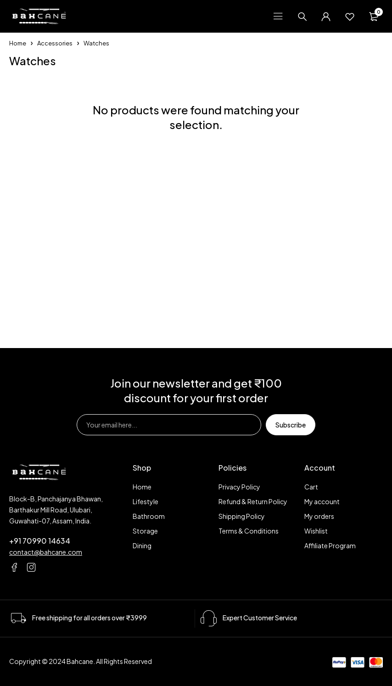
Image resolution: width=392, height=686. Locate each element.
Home (17, 43)
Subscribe (290, 425)
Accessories (55, 43)
